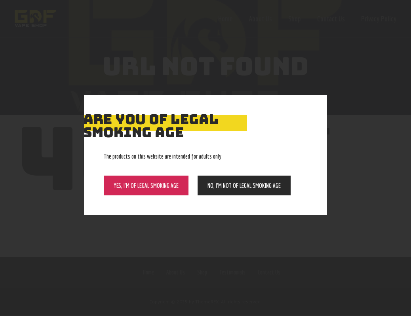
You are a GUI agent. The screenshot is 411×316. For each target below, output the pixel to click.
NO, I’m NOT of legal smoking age (244, 185)
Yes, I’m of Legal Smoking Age (146, 185)
